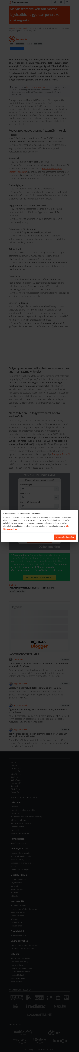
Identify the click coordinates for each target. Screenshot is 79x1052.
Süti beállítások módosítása (38, 537)
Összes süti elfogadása (65, 537)
